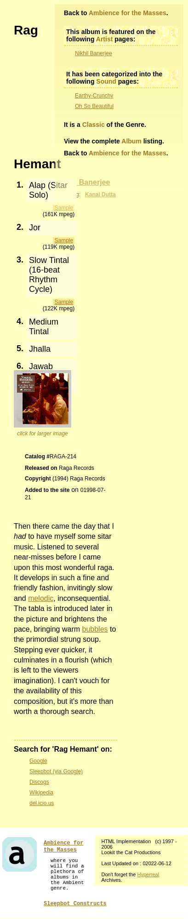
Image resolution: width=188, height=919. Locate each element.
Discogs (39, 782)
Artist (104, 39)
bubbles (95, 629)
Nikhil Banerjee (93, 53)
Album (131, 141)
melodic (40, 598)
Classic (93, 124)
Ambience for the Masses (127, 13)
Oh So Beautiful (94, 106)
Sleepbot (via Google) (56, 771)
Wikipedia (41, 792)
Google (38, 761)
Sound (106, 81)
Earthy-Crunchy (94, 95)
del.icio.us (41, 803)
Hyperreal (148, 874)
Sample (63, 240)
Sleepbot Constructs (75, 904)
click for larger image (42, 433)
